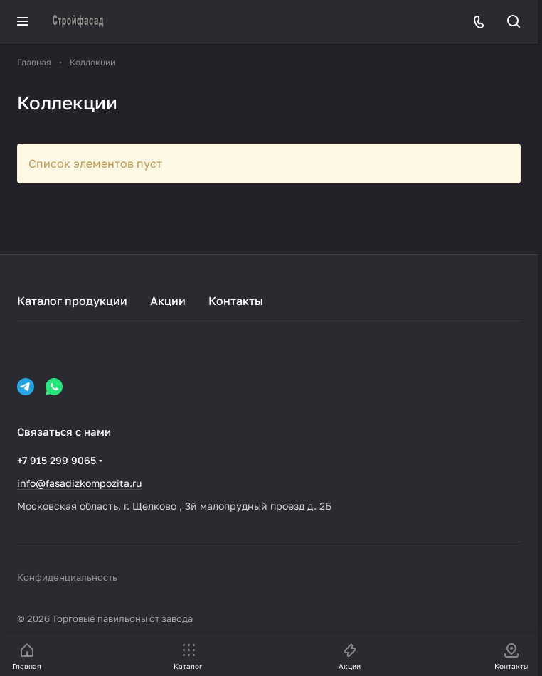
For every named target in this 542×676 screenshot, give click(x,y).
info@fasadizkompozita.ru (79, 483)
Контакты (235, 301)
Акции (168, 301)
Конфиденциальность (67, 577)
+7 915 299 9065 (56, 460)
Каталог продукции (72, 301)
